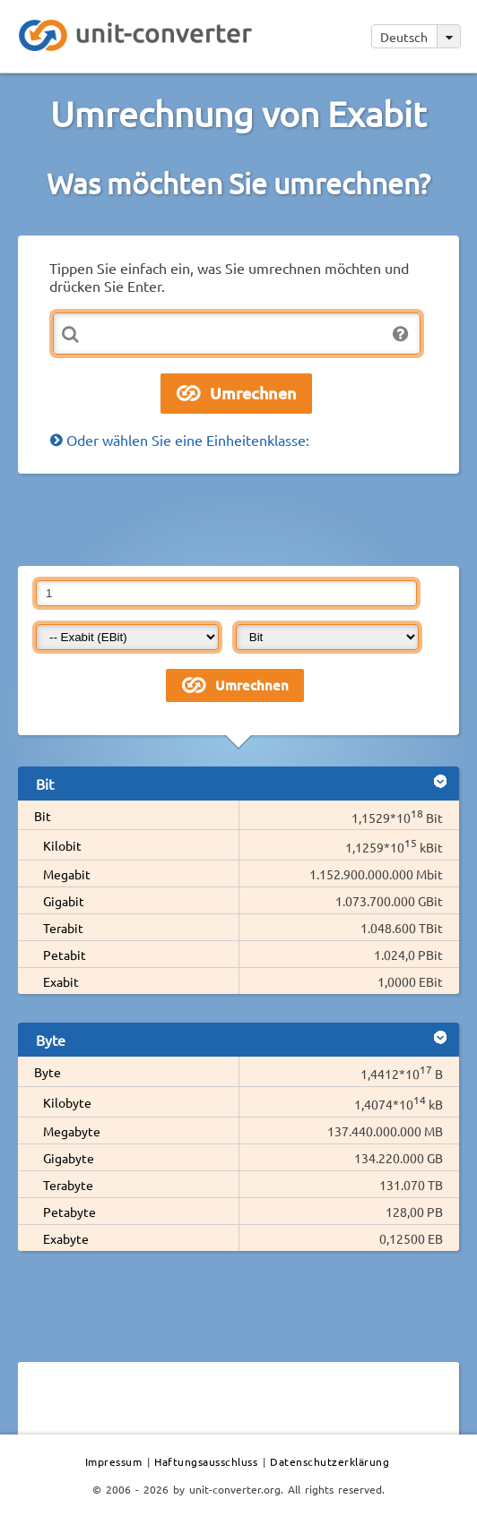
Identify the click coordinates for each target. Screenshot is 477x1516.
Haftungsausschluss (205, 1461)
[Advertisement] (238, 518)
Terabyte (68, 1185)
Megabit (67, 874)
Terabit (63, 928)
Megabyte (71, 1131)
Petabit (64, 954)
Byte (47, 1072)
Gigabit (63, 901)
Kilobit (62, 845)
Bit (42, 816)
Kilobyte (67, 1102)
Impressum (114, 1461)
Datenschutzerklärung (329, 1461)
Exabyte (66, 1238)
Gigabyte (68, 1158)
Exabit (61, 981)
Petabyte (69, 1211)
